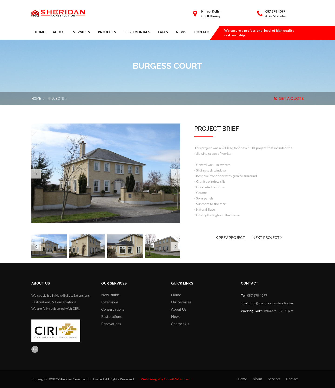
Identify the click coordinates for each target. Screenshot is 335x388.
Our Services (181, 302)
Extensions (109, 302)
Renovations (111, 323)
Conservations (112, 309)
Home (40, 32)
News (181, 32)
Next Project (267, 237)
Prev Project (230, 237)
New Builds (110, 294)
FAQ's (163, 32)
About (59, 32)
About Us (178, 309)
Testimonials (137, 32)
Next (175, 174)
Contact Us (180, 323)
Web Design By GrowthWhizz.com (166, 379)
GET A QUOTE (289, 98)
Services (81, 32)
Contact (202, 32)
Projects (107, 32)
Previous (36, 174)
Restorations (111, 316)
